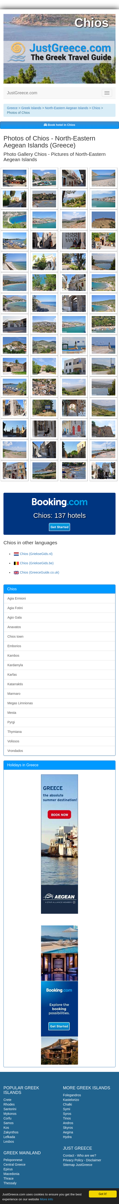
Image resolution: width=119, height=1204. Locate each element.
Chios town (15, 636)
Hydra (67, 1137)
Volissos (13, 741)
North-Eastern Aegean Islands (66, 108)
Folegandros (72, 1095)
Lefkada (9, 1137)
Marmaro (13, 693)
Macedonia (11, 1174)
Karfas (12, 674)
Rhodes (9, 1104)
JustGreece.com (22, 93)
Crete (7, 1100)
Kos (6, 1127)
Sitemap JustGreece (77, 1165)
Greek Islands (31, 108)
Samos (8, 1123)
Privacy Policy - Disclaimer (82, 1160)
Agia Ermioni (16, 598)
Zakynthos (11, 1132)
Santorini (9, 1109)
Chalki (67, 1104)
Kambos (13, 655)
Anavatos (14, 627)
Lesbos (8, 1141)
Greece (12, 108)
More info (46, 1199)
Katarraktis (15, 684)
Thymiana (14, 732)
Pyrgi (11, 722)
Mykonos (9, 1114)
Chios (96, 108)
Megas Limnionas (20, 703)
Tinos (67, 1118)
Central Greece (14, 1164)
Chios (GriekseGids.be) (34, 563)
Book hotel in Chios (59, 125)
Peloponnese (12, 1160)
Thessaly (9, 1183)
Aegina (68, 1132)
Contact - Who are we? (79, 1155)
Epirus (8, 1169)
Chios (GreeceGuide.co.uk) (36, 572)
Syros (67, 1114)
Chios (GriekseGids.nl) (33, 554)
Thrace (8, 1178)
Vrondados (15, 751)
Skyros (68, 1127)
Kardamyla (15, 665)
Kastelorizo (71, 1100)
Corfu (7, 1118)
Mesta (11, 713)
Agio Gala (14, 617)
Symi (66, 1109)
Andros (68, 1123)
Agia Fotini (15, 608)
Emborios (14, 646)
